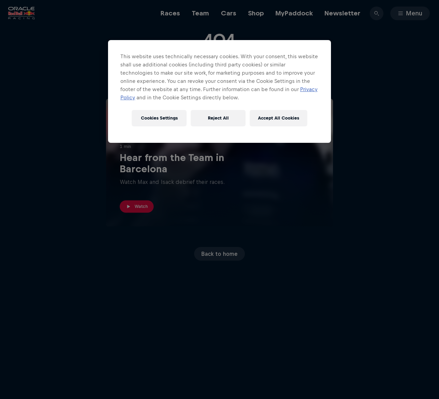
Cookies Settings (159, 118)
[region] (219, 91)
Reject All (218, 118)
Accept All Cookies (278, 118)
